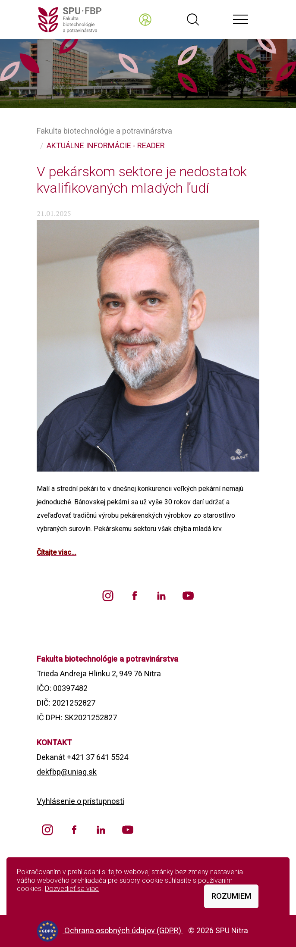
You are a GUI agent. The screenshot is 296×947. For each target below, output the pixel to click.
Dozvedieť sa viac (72, 888)
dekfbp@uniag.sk (67, 771)
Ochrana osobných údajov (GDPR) (123, 930)
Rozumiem (231, 895)
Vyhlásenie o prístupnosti (80, 801)
